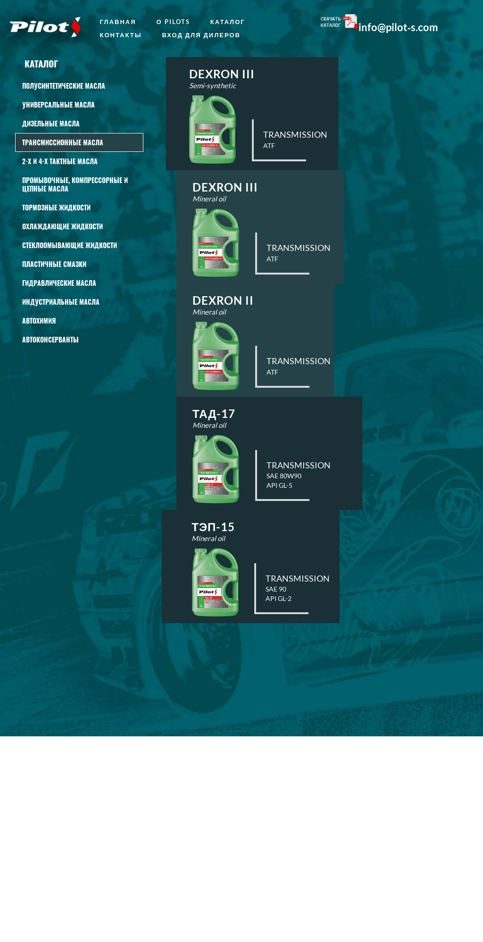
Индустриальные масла (61, 302)
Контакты (121, 35)
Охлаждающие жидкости (62, 226)
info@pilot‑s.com (398, 27)
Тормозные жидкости (56, 207)
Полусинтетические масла (63, 86)
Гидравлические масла (59, 283)
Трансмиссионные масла (62, 142)
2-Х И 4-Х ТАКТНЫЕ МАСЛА (60, 161)
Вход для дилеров (201, 35)
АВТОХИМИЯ (39, 320)
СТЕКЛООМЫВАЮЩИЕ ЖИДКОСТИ (69, 245)
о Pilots (173, 21)
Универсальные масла (58, 104)
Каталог (227, 21)
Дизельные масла (51, 123)
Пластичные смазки (54, 264)
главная (118, 21)
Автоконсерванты (50, 339)
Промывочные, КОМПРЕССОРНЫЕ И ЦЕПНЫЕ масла (75, 184)
